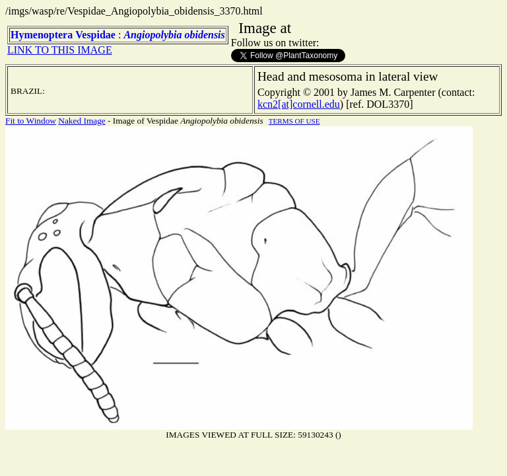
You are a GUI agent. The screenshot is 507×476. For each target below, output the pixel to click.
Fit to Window (30, 121)
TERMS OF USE (294, 121)
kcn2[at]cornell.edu (298, 104)
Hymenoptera (42, 34)
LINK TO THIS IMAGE (59, 50)
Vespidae (95, 34)
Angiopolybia (152, 34)
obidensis (204, 34)
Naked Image (81, 121)
